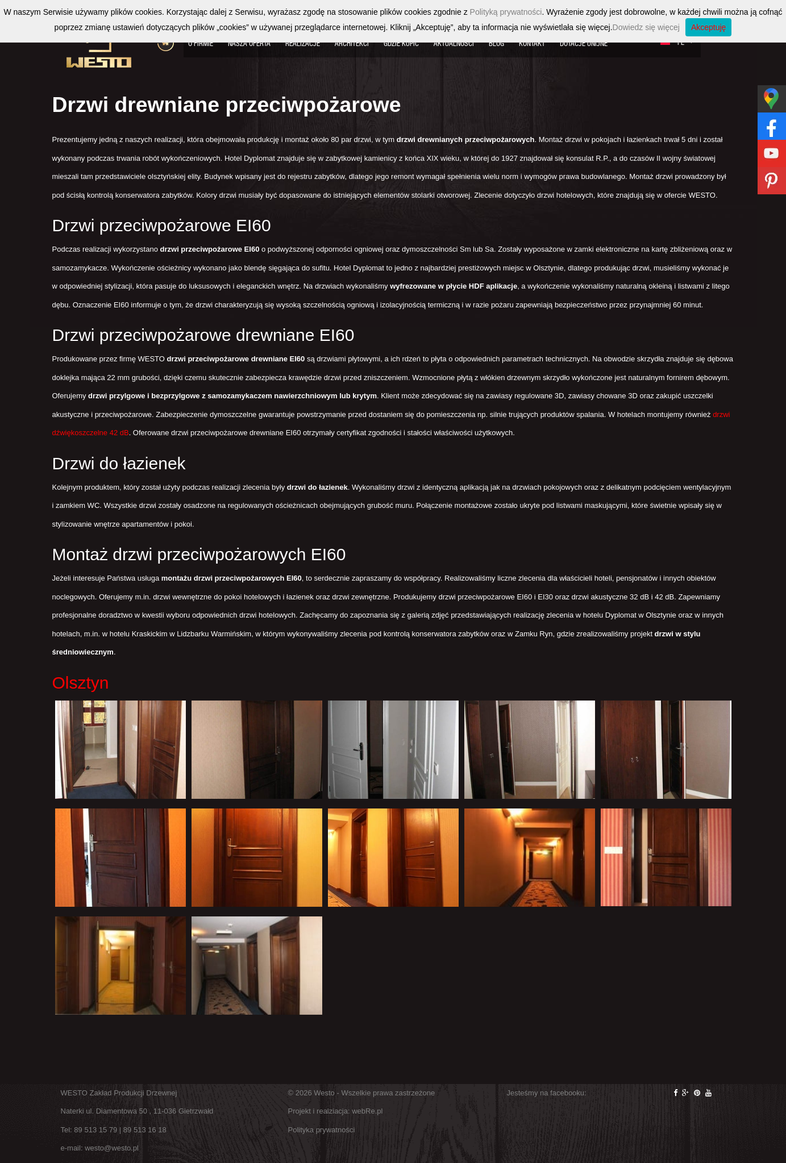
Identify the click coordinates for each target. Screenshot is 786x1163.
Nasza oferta (249, 43)
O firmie (200, 43)
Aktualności (454, 43)
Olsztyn (80, 682)
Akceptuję (708, 27)
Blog (496, 43)
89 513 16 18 (145, 1130)
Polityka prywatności (321, 1130)
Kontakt (532, 43)
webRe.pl (367, 1111)
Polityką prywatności (506, 11)
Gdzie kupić (401, 43)
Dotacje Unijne (584, 43)
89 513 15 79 (95, 1130)
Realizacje (302, 43)
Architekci (352, 43)
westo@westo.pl (112, 1148)
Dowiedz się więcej (646, 27)
